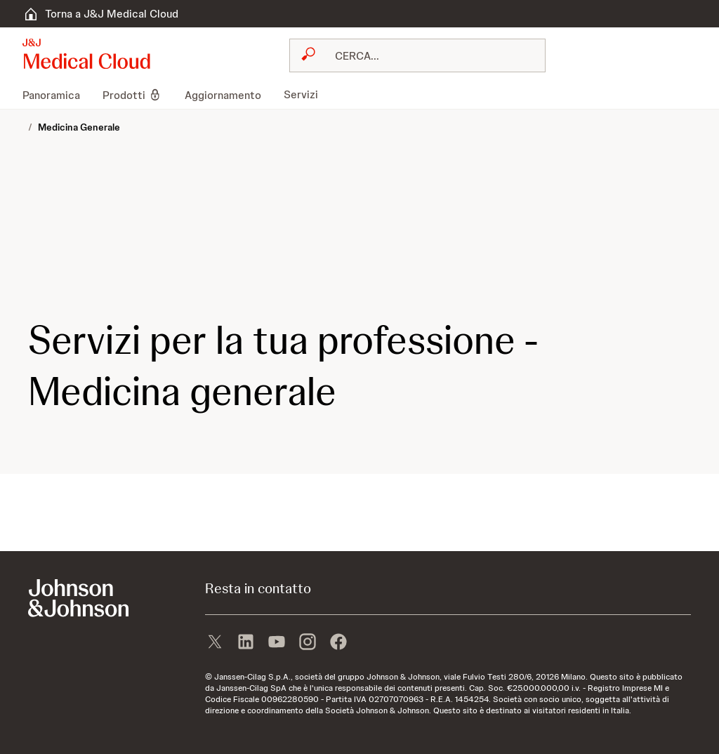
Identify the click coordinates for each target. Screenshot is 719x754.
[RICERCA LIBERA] (426, 55)
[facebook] (338, 643)
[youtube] (276, 643)
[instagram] (307, 643)
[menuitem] (56, 95)
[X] (215, 643)
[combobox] (417, 55)
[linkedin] (246, 643)
